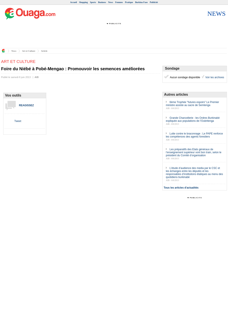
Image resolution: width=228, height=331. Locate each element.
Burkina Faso (141, 2)
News (110, 2)
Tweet (17, 121)
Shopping (83, 2)
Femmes (119, 2)
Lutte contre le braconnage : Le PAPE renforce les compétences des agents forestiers (194, 135)
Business (102, 2)
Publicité (154, 2)
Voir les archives (214, 77)
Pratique (129, 2)
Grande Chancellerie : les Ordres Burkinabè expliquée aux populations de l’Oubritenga (193, 119)
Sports (93, 2)
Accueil (73, 2)
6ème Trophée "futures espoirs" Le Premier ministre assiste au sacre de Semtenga (192, 104)
